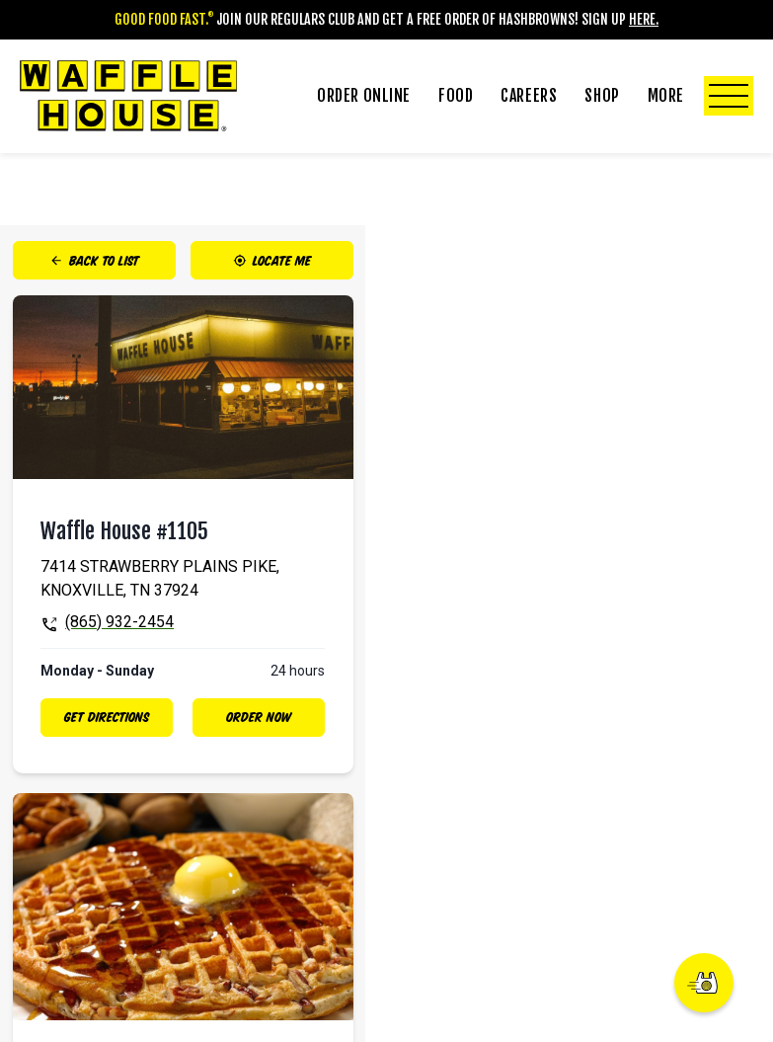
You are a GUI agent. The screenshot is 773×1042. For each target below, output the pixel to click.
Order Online (364, 96)
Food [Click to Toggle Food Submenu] (455, 96)
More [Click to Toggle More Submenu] (700, 96)
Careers (529, 96)
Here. (643, 19)
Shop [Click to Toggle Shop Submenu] (601, 96)
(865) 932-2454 (119, 621)
